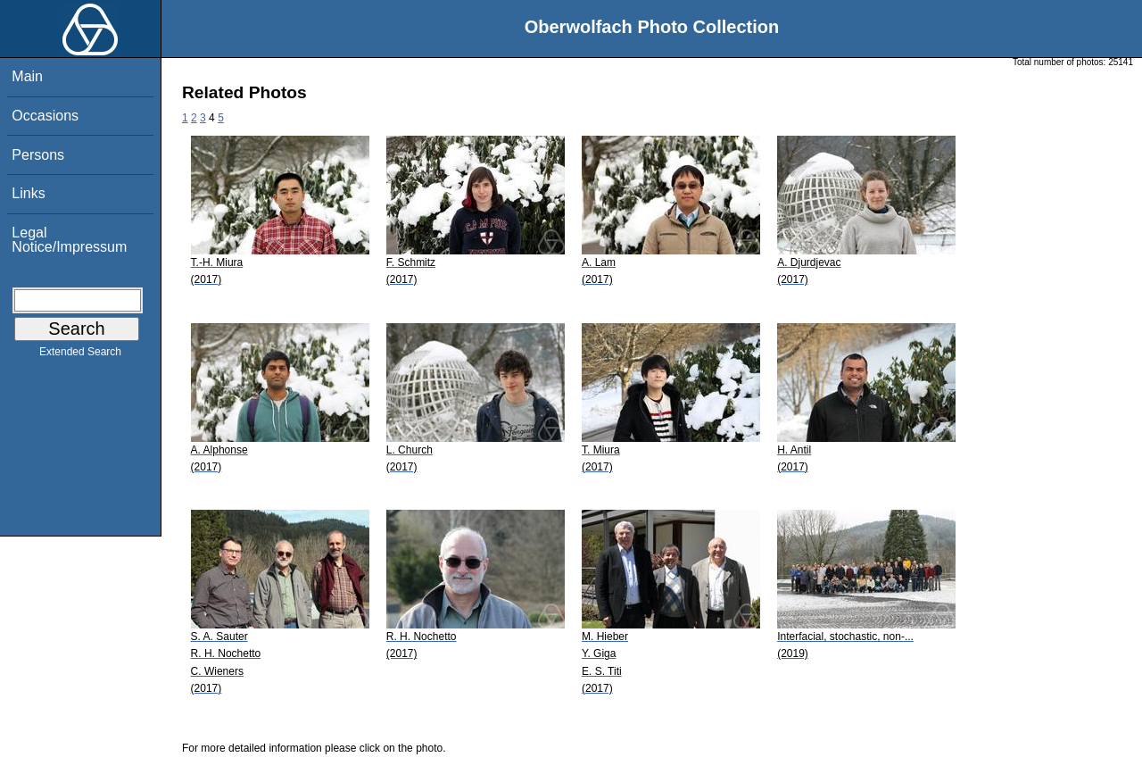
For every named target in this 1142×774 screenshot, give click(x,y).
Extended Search (80, 355)
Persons (38, 154)
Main (27, 76)
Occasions (45, 115)
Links (28, 193)
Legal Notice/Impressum (69, 239)
